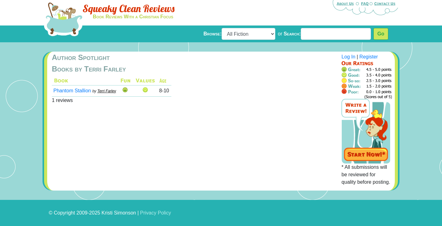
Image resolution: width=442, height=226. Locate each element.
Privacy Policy (155, 212)
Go (380, 33)
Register (368, 56)
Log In (348, 56)
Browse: (213, 33)
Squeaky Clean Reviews (128, 8)
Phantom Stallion (72, 90)
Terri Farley (106, 91)
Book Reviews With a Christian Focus (133, 16)
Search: (292, 33)
